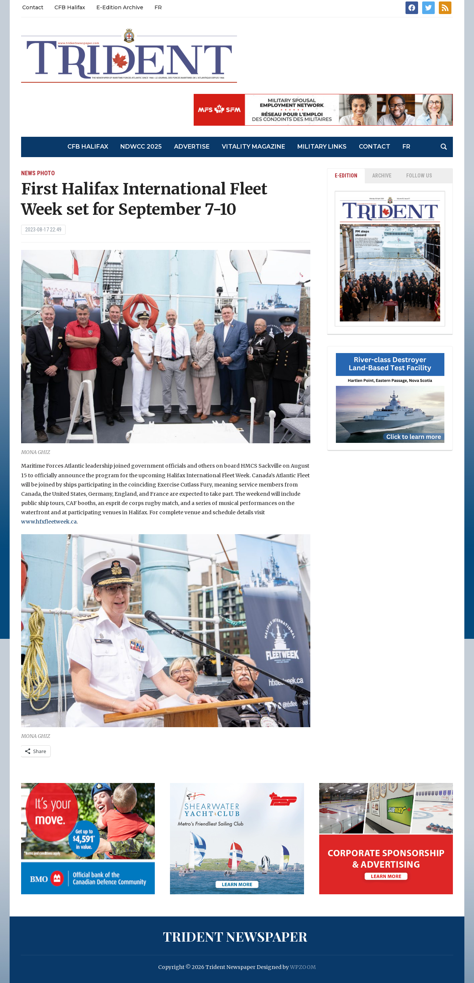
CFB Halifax (69, 7)
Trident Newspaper (235, 936)
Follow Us (419, 176)
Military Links (322, 146)
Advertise (192, 146)
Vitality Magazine (253, 146)
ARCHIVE (381, 176)
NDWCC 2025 (141, 146)
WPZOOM (303, 967)
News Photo (38, 173)
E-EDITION (346, 176)
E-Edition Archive (119, 7)
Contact (32, 7)
